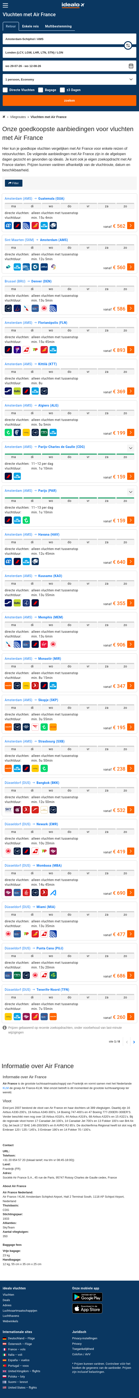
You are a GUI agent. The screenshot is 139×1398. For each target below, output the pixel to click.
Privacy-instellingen (84, 1338)
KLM (6, 1088)
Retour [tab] (11, 26)
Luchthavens (11, 1315)
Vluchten (8, 1294)
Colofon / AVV (81, 1354)
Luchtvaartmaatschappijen (20, 1310)
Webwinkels (10, 1321)
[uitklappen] (130, 448)
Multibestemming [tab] (58, 26)
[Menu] (5, 5)
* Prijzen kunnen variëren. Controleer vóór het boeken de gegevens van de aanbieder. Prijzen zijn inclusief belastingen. (101, 1367)
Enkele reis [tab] (30, 26)
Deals (6, 1300)
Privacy (77, 1343)
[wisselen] (128, 45)
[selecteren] (130, 225)
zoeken (69, 100)
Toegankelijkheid (83, 1349)
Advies (7, 1305)
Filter (15, 183)
